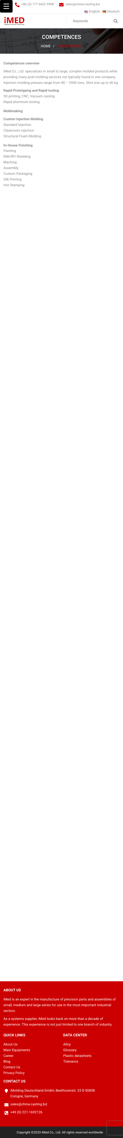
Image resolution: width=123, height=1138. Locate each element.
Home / (48, 46)
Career (8, 1056)
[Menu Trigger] (6, 6)
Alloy (67, 1044)
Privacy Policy (14, 1073)
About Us (10, 1044)
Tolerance (70, 1061)
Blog (6, 1061)
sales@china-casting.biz (83, 4)
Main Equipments (16, 1050)
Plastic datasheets (77, 1056)
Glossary (70, 1050)
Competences (70, 46)
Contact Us (11, 1067)
